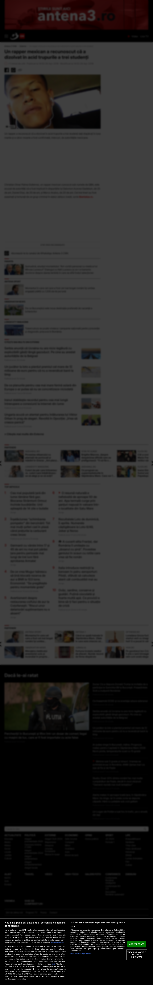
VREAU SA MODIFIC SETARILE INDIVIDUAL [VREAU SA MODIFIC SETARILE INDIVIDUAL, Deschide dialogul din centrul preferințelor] (136, 954)
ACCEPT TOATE (136, 944)
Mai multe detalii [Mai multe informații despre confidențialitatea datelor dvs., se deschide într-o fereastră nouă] (57, 942)
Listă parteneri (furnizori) (80, 954)
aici (53, 964)
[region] (76, 951)
